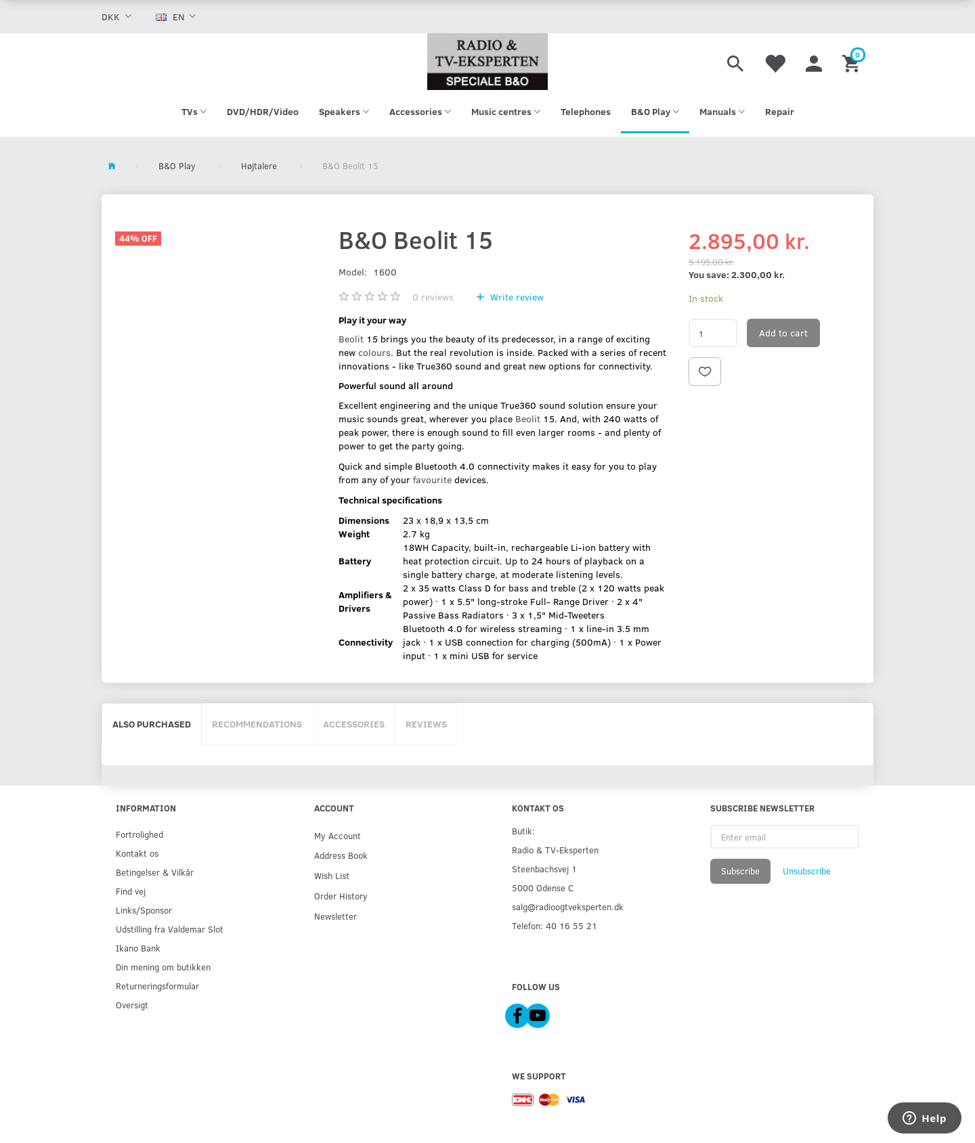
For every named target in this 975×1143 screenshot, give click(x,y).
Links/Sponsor (144, 910)
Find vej (131, 891)
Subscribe (740, 871)
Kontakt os (137, 853)
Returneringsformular (157, 985)
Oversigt (132, 1004)
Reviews (426, 723)
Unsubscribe (807, 871)
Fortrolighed (139, 834)
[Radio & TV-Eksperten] (487, 61)
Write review (516, 296)
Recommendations (257, 723)
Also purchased (151, 723)
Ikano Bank (138, 948)
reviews (433, 296)
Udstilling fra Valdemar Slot (169, 929)
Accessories (354, 723)
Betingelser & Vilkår (155, 872)
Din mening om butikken (163, 966)
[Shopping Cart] (852, 61)
